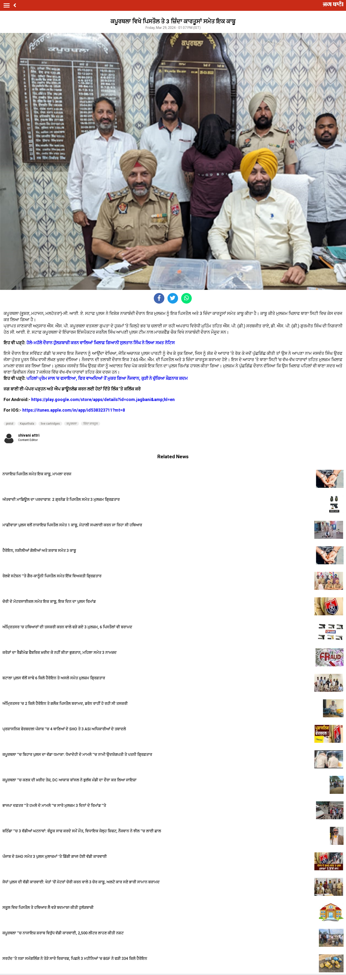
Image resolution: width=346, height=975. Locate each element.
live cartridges (50, 423)
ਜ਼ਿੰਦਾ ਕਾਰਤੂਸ (90, 423)
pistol (9, 423)
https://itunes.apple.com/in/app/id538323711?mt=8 (73, 410)
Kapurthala (27, 423)
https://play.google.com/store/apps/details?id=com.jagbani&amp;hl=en (103, 399)
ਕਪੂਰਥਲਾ (72, 423)
